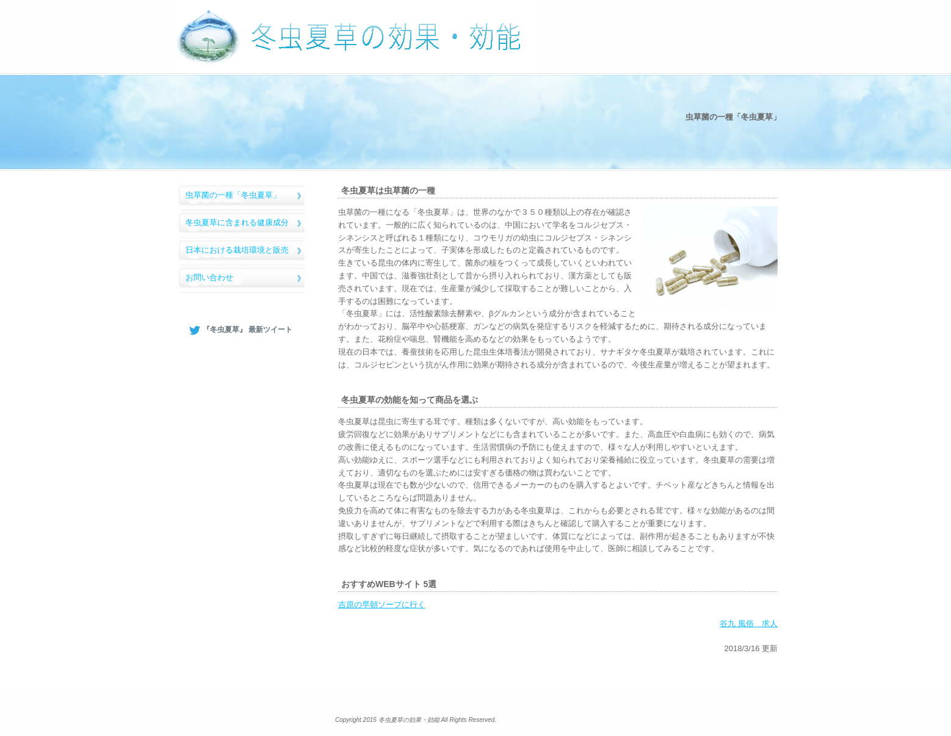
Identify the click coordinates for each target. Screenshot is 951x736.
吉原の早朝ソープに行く (381, 604)
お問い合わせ (209, 277)
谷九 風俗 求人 (749, 623)
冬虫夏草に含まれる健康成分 (237, 222)
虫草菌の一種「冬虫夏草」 (233, 195)
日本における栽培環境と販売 (237, 249)
